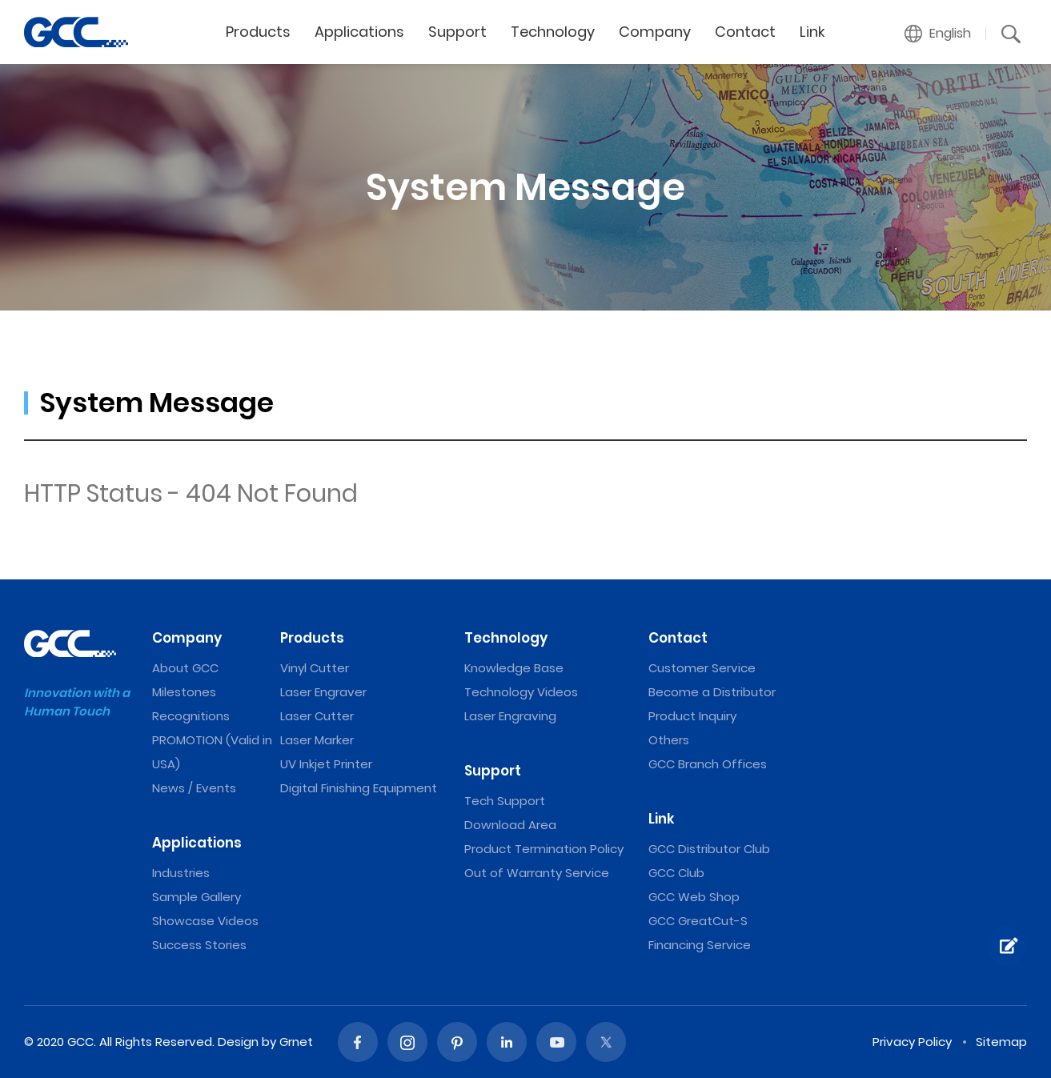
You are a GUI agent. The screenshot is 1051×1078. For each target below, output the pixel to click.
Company (655, 32)
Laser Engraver (323, 691)
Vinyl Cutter (314, 667)
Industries (181, 872)
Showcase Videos (205, 920)
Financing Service (699, 944)
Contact (745, 32)
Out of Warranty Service (536, 872)
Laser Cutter (317, 715)
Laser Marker (317, 739)
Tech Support (504, 800)
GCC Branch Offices (707, 763)
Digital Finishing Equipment (358, 787)
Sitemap (1001, 1041)
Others (668, 739)
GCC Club (676, 872)
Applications (359, 32)
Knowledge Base (514, 667)
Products (258, 32)
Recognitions (191, 715)
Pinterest (457, 1042)
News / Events (194, 787)
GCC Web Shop (694, 896)
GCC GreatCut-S (698, 920)
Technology (553, 32)
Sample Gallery (196, 896)
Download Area (510, 824)
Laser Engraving (510, 715)
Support (457, 32)
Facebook (358, 1042)
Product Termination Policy (544, 848)
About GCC (185, 667)
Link (812, 32)
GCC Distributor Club (709, 848)
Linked (507, 1042)
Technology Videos (521, 691)
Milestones (184, 691)
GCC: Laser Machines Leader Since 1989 (76, 32)
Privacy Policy (912, 1041)
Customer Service (702, 667)
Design (238, 1041)
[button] (938, 34)
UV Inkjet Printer (326, 763)
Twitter (606, 1042)
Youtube (556, 1042)
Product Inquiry (692, 715)
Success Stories (199, 944)
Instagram (407, 1042)
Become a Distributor (712, 691)
